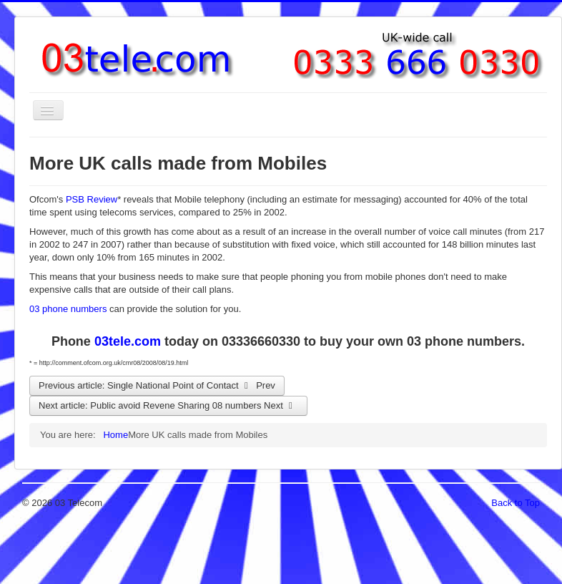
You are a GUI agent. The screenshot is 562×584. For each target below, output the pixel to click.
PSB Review (91, 199)
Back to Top (515, 502)
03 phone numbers (68, 308)
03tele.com (127, 341)
